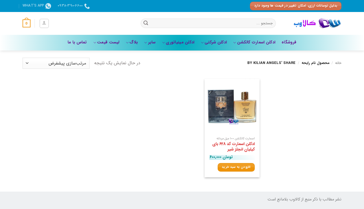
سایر (150, 42)
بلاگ (132, 42)
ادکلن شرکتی (214, 42)
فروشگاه (289, 42)
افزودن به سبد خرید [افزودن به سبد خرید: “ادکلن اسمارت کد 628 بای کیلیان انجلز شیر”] (236, 167)
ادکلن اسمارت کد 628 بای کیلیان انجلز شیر (233, 147)
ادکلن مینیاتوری (178, 42)
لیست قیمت (106, 42)
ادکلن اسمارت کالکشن (254, 42)
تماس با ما (77, 42)
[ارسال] (146, 23)
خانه (338, 63)
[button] (44, 23)
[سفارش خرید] (56, 63)
